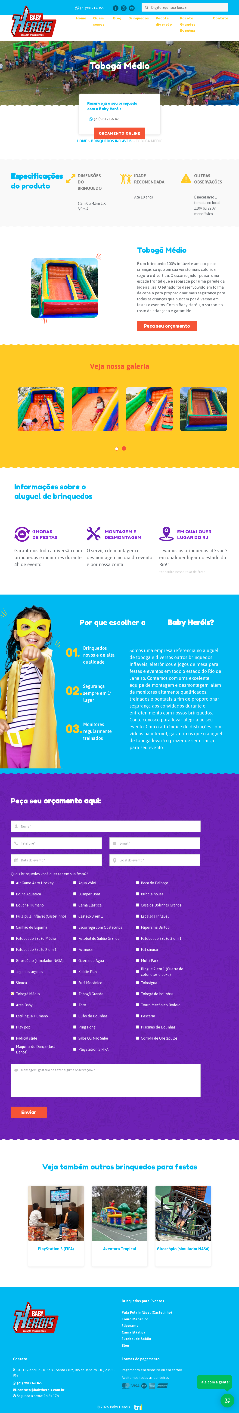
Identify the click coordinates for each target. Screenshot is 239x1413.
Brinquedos (138, 18)
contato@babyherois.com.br (39, 1390)
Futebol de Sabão (136, 1339)
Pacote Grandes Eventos (187, 24)
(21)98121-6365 (92, 8)
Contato (220, 18)
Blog (117, 18)
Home (81, 18)
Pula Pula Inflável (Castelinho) (147, 1312)
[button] (116, 449)
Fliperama (130, 1326)
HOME (82, 141)
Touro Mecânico (135, 1319)
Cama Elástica (134, 1332)
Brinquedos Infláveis (111, 141)
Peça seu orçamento (167, 326)
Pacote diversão (164, 21)
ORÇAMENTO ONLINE (119, 133)
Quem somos (98, 21)
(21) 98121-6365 (27, 1383)
